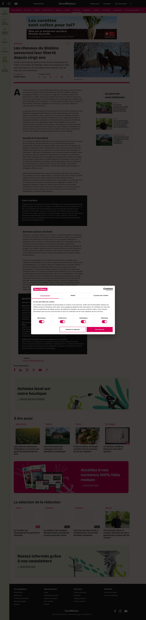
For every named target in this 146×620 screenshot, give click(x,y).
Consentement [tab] (45, 295)
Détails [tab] (73, 295)
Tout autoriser (99, 329)
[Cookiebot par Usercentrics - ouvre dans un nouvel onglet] (105, 289)
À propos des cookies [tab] (101, 295)
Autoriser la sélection (73, 329)
